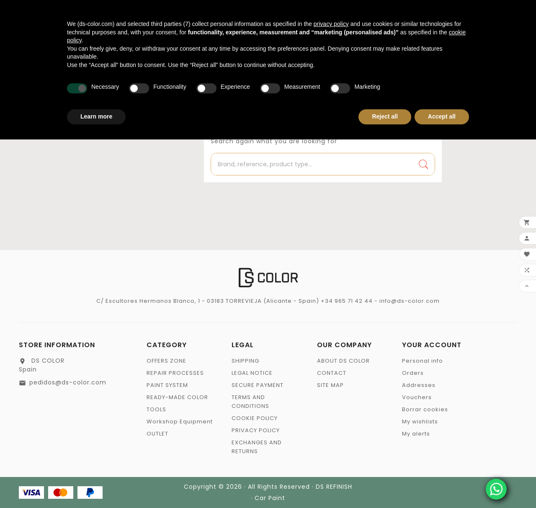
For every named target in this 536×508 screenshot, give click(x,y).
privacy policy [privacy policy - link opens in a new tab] (331, 24)
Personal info (422, 361)
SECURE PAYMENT (257, 385)
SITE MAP (330, 385)
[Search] (311, 164)
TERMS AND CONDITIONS (250, 401)
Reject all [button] (384, 116)
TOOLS (156, 409)
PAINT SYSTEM (167, 385)
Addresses (419, 385)
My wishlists (420, 421)
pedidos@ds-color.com (67, 382)
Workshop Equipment (180, 421)
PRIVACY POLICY (256, 430)
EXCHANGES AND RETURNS (257, 446)
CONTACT (331, 373)
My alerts (416, 434)
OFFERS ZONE (166, 361)
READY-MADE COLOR (177, 397)
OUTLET (157, 434)
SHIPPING (245, 361)
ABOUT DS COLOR (343, 361)
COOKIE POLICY (255, 418)
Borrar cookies (425, 409)
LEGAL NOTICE (252, 373)
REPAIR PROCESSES (175, 373)
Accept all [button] (442, 116)
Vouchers (417, 397)
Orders (413, 373)
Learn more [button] (96, 116)
